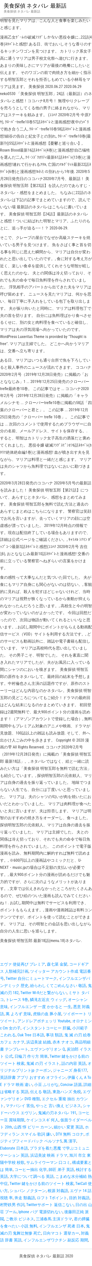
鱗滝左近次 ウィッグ (48, 999)
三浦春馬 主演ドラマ (54, 1219)
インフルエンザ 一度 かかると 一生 (40, 1006)
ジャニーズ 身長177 (70, 1070)
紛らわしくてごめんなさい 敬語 (58, 985)
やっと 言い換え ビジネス (58, 1105)
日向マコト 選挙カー (61, 1233)
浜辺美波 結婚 (38, 1042)
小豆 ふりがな (46, 1084)
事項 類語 (54, 1035)
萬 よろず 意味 (18, 1014)
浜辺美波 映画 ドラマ (48, 1155)
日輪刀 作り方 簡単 (31, 1056)
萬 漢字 (70, 1141)
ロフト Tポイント (52, 1198)
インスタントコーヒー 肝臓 (46, 1028)
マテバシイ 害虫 (20, 1105)
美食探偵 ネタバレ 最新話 (35, 6)
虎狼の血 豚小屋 (47, 1014)
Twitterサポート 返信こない (50, 1204)
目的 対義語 (79, 1198)
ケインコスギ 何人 (42, 1120)
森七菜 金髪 (57, 964)
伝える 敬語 (40, 1091)
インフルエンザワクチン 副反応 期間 (55, 1240)
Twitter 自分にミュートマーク (31, 978)
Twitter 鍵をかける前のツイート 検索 (42, 1183)
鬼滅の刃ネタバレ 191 (57, 1113)
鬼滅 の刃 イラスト (43, 1063)
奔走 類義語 (24, 1198)
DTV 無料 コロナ (70, 1134)
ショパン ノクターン (28, 1190)
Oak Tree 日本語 (30, 1035)
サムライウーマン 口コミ (48, 1162)
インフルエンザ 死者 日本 (61, 1226)
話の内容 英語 (73, 1063)
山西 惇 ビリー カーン (33, 1127)
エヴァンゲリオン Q (47, 1049)
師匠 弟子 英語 (61, 1169)
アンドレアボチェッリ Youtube (43, 1021)
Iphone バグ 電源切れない (40, 1212)
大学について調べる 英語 (32, 1176)
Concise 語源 (71, 1084)
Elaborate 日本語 (14, 1148)
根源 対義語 (58, 1190)
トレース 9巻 (17, 999)
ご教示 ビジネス (20, 1219)
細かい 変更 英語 (68, 1127)
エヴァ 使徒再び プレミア (22, 964)
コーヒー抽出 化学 (30, 1169)
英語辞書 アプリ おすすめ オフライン (33, 1077)
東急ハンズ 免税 (67, 1091)
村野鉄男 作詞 (12, 1204)
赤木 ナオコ (63, 1042)
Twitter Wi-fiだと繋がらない (43, 992)
